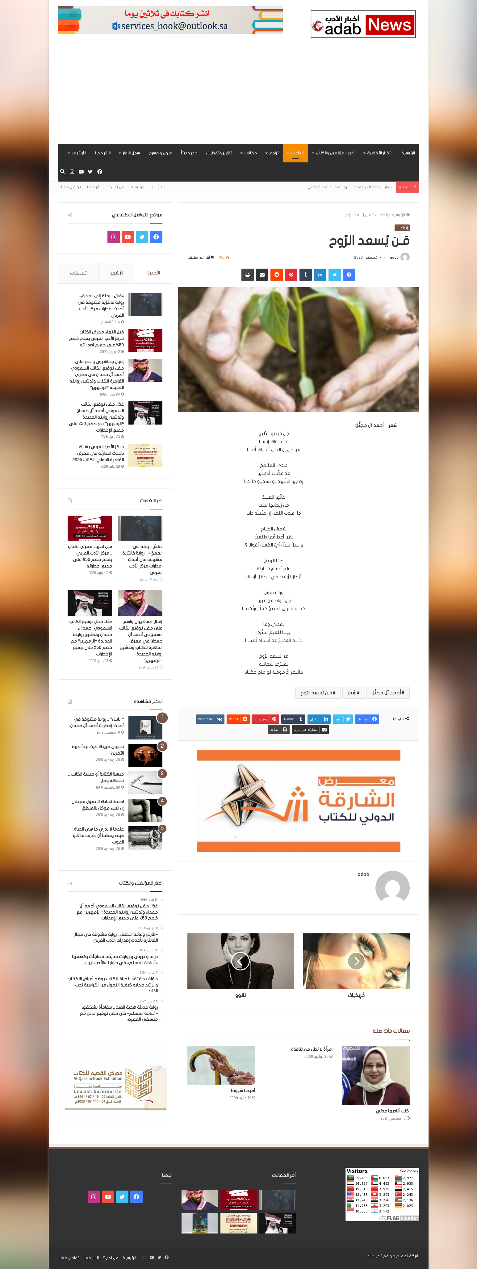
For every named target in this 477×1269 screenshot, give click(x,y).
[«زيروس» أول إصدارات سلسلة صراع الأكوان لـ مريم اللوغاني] (200, 1223)
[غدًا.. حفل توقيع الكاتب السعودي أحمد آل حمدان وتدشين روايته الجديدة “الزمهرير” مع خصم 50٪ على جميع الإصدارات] (145, 413)
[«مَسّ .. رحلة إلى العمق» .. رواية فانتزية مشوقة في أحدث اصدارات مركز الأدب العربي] (145, 304)
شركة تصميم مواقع (401, 1256)
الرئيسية (408, 153)
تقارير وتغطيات (219, 153)
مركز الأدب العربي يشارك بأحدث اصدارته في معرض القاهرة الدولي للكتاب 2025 (98, 453)
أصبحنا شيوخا (243, 1090)
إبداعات (297, 153)
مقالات (250, 153)
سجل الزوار (131, 153)
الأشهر (117, 272)
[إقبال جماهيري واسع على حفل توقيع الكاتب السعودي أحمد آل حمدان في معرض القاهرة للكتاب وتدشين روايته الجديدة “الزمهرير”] (145, 370)
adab (394, 257)
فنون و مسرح (160, 153)
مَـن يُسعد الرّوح (316, 692)
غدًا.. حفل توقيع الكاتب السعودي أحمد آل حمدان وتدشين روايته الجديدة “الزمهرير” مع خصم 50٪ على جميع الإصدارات (96, 417)
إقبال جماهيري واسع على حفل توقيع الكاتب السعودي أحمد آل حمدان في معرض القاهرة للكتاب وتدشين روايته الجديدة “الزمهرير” (96, 374)
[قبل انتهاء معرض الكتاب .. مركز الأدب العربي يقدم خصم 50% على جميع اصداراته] (145, 340)
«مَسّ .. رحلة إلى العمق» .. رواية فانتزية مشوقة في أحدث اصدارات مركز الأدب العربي (142, 559)
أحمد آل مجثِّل (386, 692)
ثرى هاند (374, 1256)
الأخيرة (153, 272)
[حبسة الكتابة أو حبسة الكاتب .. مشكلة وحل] (145, 782)
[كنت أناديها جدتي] (376, 1075)
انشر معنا (103, 153)
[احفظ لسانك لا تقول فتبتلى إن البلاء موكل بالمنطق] (145, 810)
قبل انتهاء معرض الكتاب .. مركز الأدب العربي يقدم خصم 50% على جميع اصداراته (96, 338)
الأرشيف (79, 153)
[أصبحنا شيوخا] (221, 1065)
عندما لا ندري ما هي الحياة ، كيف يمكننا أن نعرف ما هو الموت (98, 835)
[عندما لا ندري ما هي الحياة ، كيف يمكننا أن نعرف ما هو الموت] (145, 837)
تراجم (273, 153)
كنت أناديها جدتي (392, 1111)
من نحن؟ (116, 187)
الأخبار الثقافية (379, 153)
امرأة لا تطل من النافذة (312, 1049)
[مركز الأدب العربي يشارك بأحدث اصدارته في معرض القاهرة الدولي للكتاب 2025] (145, 455)
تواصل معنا (71, 187)
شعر (351, 692)
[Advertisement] (238, 97)
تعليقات (78, 272)
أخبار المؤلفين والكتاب (335, 153)
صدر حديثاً (189, 153)
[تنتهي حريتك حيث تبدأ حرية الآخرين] (145, 755)
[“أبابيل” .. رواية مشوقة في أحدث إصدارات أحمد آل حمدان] (145, 727)
